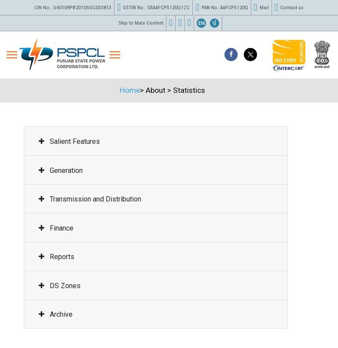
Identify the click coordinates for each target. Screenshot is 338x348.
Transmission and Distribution (90, 199)
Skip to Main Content (140, 23)
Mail (261, 7)
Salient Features (69, 141)
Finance (56, 228)
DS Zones (60, 286)
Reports (56, 257)
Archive (56, 314)
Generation (61, 170)
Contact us (289, 7)
